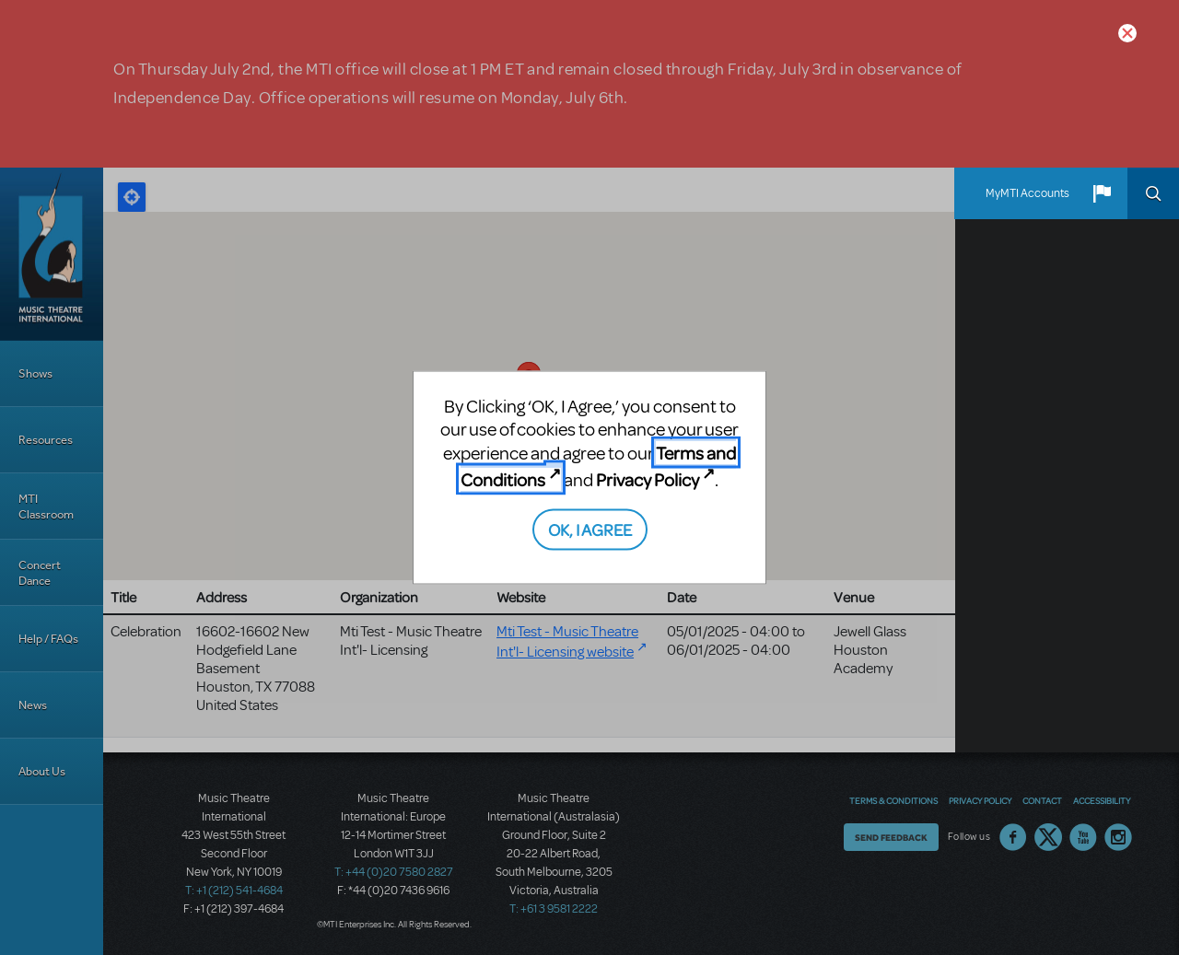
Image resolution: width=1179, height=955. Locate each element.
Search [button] (1153, 193)
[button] (1101, 193)
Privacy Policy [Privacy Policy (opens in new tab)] (647, 479)
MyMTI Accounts (1027, 193)
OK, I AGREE (590, 528)
